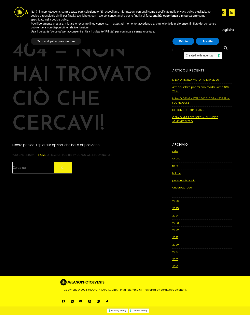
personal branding (184, 180)
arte (175, 151)
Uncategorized (182, 187)
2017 (175, 259)
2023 (175, 223)
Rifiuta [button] (183, 41)
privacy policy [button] (185, 11)
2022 (175, 230)
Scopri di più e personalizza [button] (56, 41)
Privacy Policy (118, 310)
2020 (175, 245)
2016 (175, 266)
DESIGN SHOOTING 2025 (188, 110)
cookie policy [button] (60, 19)
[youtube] (81, 301)
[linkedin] (232, 12)
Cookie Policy (140, 310)
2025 (175, 208)
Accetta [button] (207, 41)
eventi (176, 158)
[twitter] (107, 301)
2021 (175, 237)
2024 (175, 216)
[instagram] (72, 301)
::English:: (226, 29)
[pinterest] (89, 301)
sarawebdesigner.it (173, 290)
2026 (175, 201)
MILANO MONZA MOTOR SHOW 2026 (195, 80)
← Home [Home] (40, 155)
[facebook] (63, 301)
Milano (176, 173)
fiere (175, 166)
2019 (175, 252)
